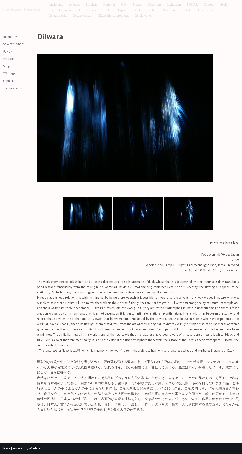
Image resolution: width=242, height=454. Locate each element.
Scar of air (170, 10)
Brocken (91, 4)
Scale (224, 4)
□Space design (82, 15)
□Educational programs (113, 15)
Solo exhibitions (13, 44)
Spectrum (154, 4)
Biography (10, 36)
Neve (6, 448)
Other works (206, 10)
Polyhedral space (116, 10)
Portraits (8, 59)
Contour (209, 4)
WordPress (36, 448)
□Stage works (58, 15)
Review (8, 51)
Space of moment (60, 10)
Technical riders (13, 88)
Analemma (56, 4)
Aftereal (74, 4)
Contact (8, 81)
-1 (79, 10)
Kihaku (188, 10)
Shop (6, 66)
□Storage (9, 73)
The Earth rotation (145, 10)
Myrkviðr (109, 4)
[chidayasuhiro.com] (22, 10)
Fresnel (137, 4)
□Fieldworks (143, 15)
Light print (174, 4)
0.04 (124, 4)
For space (92, 10)
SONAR (192, 4)
